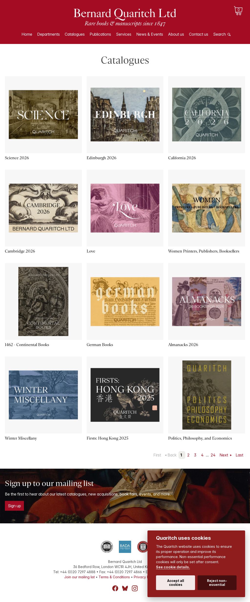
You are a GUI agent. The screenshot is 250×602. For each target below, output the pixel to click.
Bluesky (125, 588)
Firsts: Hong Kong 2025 (107, 438)
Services (123, 34)
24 (213, 455)
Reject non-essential (217, 583)
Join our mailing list (79, 577)
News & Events (149, 34)
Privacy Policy (145, 577)
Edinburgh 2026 (101, 158)
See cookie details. (173, 567)
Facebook (115, 588)
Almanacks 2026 (183, 344)
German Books (100, 344)
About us (176, 34)
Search (219, 34)
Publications (100, 34)
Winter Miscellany (21, 438)
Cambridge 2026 (20, 251)
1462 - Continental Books (27, 344)
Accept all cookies (175, 583)
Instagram (135, 588)
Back (172, 455)
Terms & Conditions (114, 577)
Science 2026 (17, 158)
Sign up (14, 505)
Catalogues (75, 34)
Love (91, 251)
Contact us (198, 34)
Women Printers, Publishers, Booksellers (203, 251)
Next (224, 455)
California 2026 (182, 158)
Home (26, 34)
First (157, 455)
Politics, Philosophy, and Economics (200, 438)
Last (239, 455)
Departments (48, 34)
